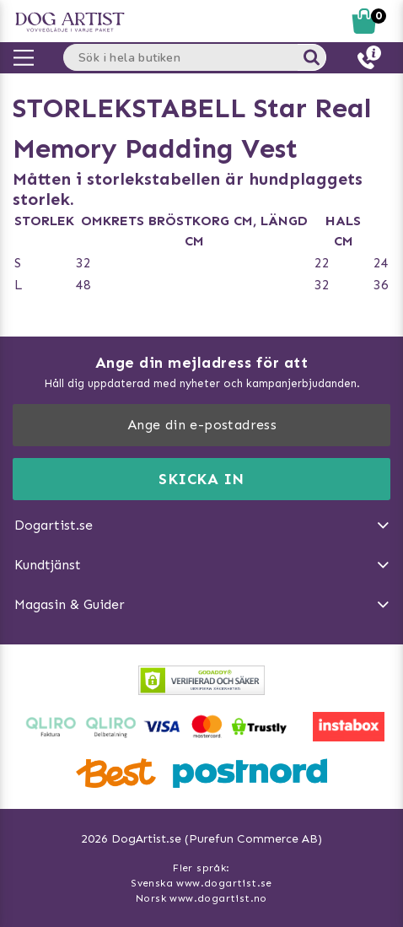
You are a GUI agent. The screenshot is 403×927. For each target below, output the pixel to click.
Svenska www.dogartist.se (201, 883)
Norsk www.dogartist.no (201, 898)
